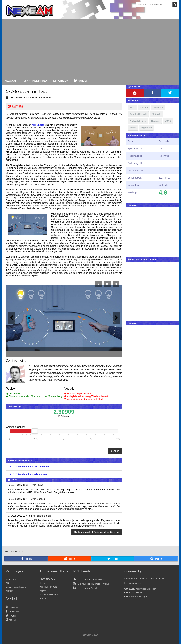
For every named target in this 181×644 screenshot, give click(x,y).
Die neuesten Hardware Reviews (93, 584)
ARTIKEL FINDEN (36, 80)
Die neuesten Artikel (87, 588)
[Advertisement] (90, 48)
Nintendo (156, 114)
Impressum (11, 579)
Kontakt (9, 591)
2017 (132, 107)
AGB (8, 583)
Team (42, 583)
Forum (43, 598)
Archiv (43, 591)
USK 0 (168, 121)
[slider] (34, 431)
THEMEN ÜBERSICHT (50, 594)
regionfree (146, 127)
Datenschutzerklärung (16, 587)
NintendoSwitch (138, 121)
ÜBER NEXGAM (47, 579)
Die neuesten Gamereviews (91, 579)
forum (80, 80)
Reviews (155, 121)
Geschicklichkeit (138, 114)
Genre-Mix (158, 107)
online (133, 127)
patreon (60, 80)
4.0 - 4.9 (144, 107)
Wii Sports (38, 125)
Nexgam (11, 80)
